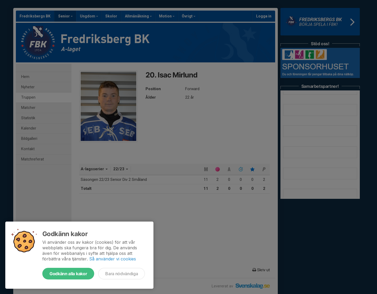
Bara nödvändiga (121, 273)
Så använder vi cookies (112, 258)
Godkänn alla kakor (68, 273)
